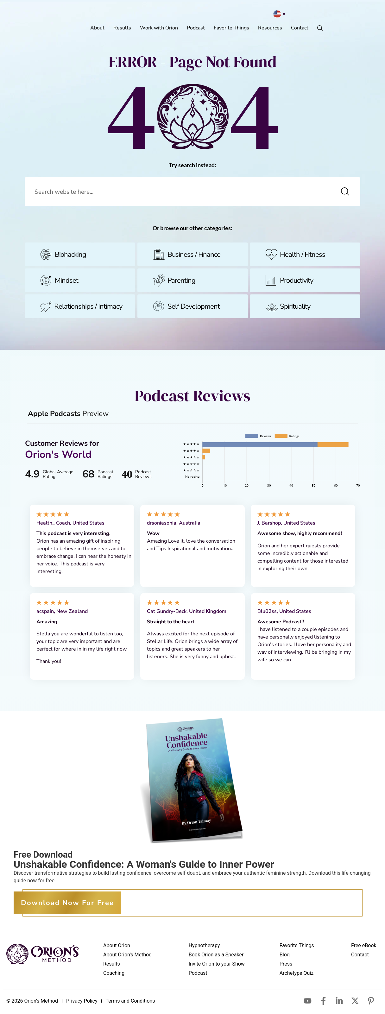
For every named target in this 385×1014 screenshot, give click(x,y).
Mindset (66, 282)
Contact (299, 27)
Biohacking (70, 256)
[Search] (345, 192)
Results (122, 27)
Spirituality (295, 308)
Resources (270, 27)
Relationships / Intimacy (88, 308)
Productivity (296, 282)
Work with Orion (159, 27)
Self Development (193, 308)
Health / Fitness (302, 256)
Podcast (196, 27)
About (97, 27)
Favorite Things (231, 27)
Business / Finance (193, 256)
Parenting (181, 282)
